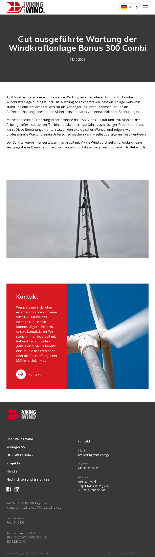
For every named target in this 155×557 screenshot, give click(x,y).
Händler (12, 471)
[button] (144, 7)
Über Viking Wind (19, 439)
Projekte (13, 463)
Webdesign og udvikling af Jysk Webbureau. (125, 553)
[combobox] (129, 7)
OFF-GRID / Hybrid (20, 455)
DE (126, 7)
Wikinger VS (15, 447)
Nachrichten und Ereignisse (27, 479)
